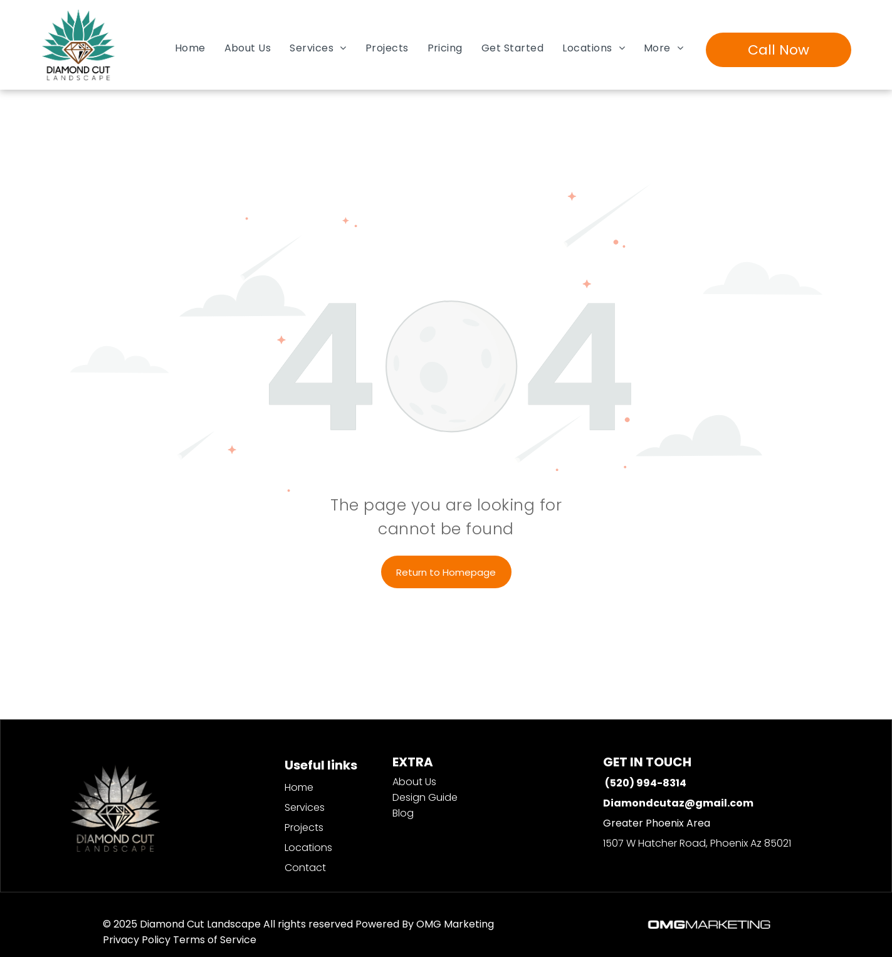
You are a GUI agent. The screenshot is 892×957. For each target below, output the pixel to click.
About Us (414, 782)
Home (299, 787)
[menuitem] (190, 48)
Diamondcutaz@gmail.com (678, 803)
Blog (403, 813)
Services (305, 807)
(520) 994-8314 (645, 783)
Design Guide (425, 797)
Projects (304, 827)
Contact (305, 867)
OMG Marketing (455, 924)
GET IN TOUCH (647, 762)
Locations (308, 847)
